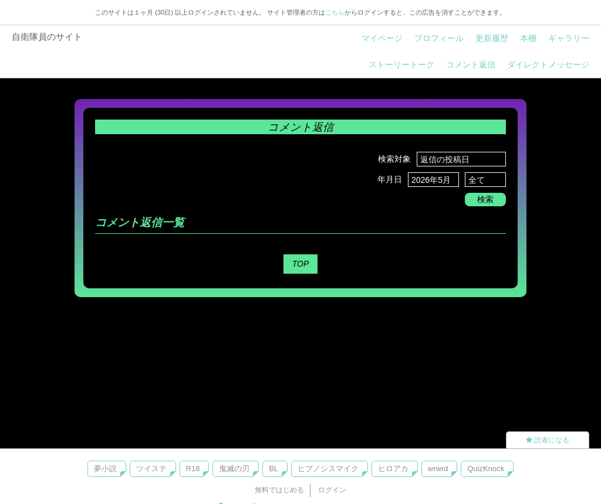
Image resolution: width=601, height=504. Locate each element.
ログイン (332, 490)
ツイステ (151, 468)
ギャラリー (568, 38)
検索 (485, 199)
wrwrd (438, 468)
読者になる (547, 440)
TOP (300, 263)
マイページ (382, 38)
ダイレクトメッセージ (548, 64)
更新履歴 (491, 38)
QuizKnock (485, 468)
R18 (193, 468)
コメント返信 (470, 64)
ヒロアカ (393, 468)
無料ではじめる (279, 490)
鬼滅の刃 (234, 468)
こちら (335, 12)
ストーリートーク (401, 64)
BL (273, 468)
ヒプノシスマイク (328, 468)
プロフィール (439, 38)
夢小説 (105, 468)
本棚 (528, 38)
